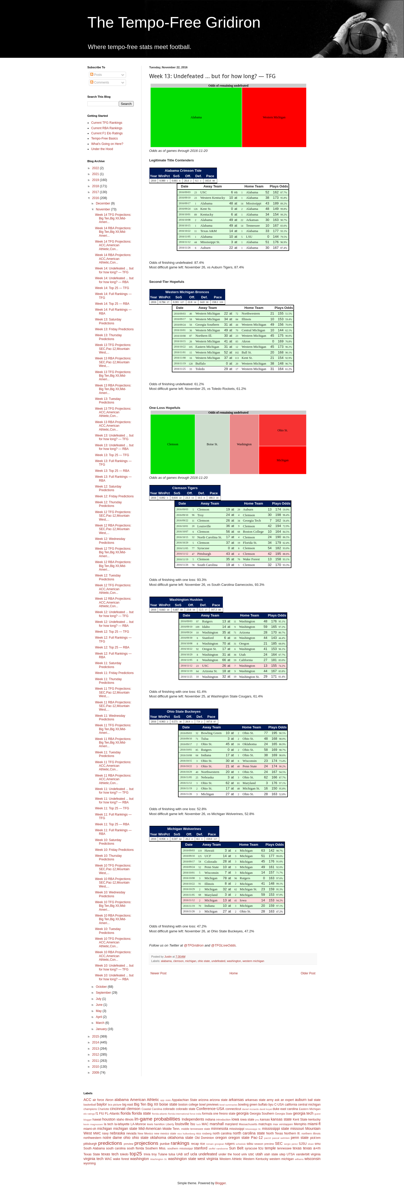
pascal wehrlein (281, 1138)
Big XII (152, 1104)
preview (128, 1143)
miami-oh (89, 1129)
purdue (165, 1144)
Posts (96, 75)
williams (299, 1159)
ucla (193, 1154)
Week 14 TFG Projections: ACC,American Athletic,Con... (113, 245)
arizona (203, 1100)
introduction (223, 1119)
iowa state (247, 1119)
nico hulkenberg (186, 1133)
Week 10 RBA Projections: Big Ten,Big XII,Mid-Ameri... (113, 919)
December (103, 203)
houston (108, 1119)
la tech (108, 1124)
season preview (264, 1143)
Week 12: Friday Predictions (114, 496)
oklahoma (158, 1138)
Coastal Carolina (151, 1108)
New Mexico (145, 1133)
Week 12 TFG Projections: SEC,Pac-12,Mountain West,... (113, 515)
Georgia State (283, 1113)
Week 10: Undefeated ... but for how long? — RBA (114, 977)
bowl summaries (228, 1104)
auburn (301, 1100)
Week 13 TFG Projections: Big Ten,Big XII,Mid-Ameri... (113, 375)
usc (251, 1154)
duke (276, 1109)
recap (195, 1144)
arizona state (218, 1100)
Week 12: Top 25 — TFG (112, 631)
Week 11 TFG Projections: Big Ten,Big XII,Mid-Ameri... (113, 729)
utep (282, 1154)
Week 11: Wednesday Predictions (110, 717)
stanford (200, 1148)
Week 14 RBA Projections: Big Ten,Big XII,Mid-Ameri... (113, 231)
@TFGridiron (194, 945)
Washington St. (158, 1159)
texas (297, 1148)
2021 (96, 174)
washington (234, 960)
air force (98, 1100)
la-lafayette (122, 1124)
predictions (110, 1143)
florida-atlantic (159, 1113)
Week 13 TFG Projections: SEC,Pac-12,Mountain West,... (113, 348)
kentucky (314, 1119)
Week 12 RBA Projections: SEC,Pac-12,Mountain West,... (113, 529)
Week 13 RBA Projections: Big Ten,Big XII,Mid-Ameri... (113, 389)
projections (146, 1143)
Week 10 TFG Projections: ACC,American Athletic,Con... (113, 942)
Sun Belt (236, 1148)
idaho (120, 1119)
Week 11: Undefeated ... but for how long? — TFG (114, 790)
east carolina (289, 1109)
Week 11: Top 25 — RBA (112, 824)
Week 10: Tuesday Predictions (108, 930)
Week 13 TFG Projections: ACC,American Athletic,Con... (113, 412)
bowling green (247, 1104)
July (99, 999)
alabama (166, 960)
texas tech (110, 1154)
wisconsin (313, 1159)
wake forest (121, 1159)
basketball (89, 1104)
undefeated (218, 960)
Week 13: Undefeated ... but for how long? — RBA (114, 447)
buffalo (262, 1104)
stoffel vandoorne (218, 1148)
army (270, 1100)
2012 (96, 1054)
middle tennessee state (195, 1128)
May (99, 1011)
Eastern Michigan (310, 1108)
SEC (279, 1143)
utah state (271, 1154)
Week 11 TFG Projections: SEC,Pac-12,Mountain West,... (113, 692)
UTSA (291, 1154)
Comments (99, 82)
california (291, 1104)
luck (198, 1124)
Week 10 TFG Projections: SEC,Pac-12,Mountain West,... (113, 869)
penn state (300, 1138)
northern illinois (311, 1133)
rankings (180, 1143)
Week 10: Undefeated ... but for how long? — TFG (114, 967)
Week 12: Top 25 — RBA (112, 647)
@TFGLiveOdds (223, 945)
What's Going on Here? (107, 144)
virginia (316, 1154)
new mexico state (165, 1133)
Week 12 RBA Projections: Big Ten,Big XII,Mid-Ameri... (113, 565)
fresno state (227, 1113)
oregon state (238, 1138)
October (102, 987)
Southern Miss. (155, 1148)
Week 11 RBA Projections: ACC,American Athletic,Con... (113, 779)
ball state (314, 1100)
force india (195, 1113)
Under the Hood (102, 149)
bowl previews (208, 1104)
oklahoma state (180, 1138)
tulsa (172, 1154)
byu (270, 1104)
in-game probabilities (157, 1119)
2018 (96, 186)
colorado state (185, 1109)
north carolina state (249, 1133)
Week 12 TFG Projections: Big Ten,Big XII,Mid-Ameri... (113, 552)
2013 (96, 1048)
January (102, 1029)
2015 (96, 1036)
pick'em (315, 1138)
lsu (192, 1124)
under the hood (229, 1154)
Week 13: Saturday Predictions (108, 321)
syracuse (251, 1148)
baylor (102, 1104)
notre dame (112, 1138)
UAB (179, 1154)
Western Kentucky (255, 1159)
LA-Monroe (138, 1124)
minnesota (219, 1128)
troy (154, 1154)
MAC (205, 1124)
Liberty (170, 1124)
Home (234, 973)
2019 (96, 180)
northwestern (92, 1138)
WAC (108, 1159)
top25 (136, 1153)
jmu (257, 1119)
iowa (235, 1119)
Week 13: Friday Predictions (114, 329)
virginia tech (93, 1159)
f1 (97, 1113)
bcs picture (114, 1104)
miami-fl (314, 1124)
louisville (182, 1124)
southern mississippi (180, 1148)
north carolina (222, 1133)
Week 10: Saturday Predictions (108, 841)
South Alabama (94, 1148)
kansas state (281, 1119)
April (99, 1017)
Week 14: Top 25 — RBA (112, 304)
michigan (190, 960)
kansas (265, 1119)
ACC (87, 1100)
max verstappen (283, 1124)
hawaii (96, 1119)
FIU (101, 1113)
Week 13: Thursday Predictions (108, 337)
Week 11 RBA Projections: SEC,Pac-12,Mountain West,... (113, 706)
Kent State (300, 1119)
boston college (188, 1104)
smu (318, 1144)
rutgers (229, 1144)
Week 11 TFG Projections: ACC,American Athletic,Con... (113, 765)
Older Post (308, 973)
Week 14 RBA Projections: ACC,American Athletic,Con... (113, 258)
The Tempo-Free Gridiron (173, 22)
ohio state (204, 960)
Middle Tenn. (171, 1129)
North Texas (274, 1133)
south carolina (115, 1148)
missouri (297, 1128)
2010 (96, 1066)
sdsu (250, 1144)
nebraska (117, 1133)
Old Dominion (204, 1138)
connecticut (233, 1109)
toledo (124, 1154)
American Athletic (144, 1100)
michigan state (125, 1128)
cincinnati (117, 1109)
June (99, 1005)
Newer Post (158, 973)
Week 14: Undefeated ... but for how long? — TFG (114, 270)
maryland (231, 1124)
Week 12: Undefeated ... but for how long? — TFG (114, 614)
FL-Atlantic (112, 1113)
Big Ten (140, 1104)
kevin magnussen (93, 1124)
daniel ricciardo (250, 1109)
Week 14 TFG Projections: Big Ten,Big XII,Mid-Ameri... (113, 218)
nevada (131, 1133)
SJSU (303, 1144)
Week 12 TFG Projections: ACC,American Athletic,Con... (113, 589)
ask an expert (284, 1100)
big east (127, 1104)
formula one (210, 1113)
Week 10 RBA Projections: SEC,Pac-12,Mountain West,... (113, 882)
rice (202, 1144)
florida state (141, 1113)
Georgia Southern (262, 1113)
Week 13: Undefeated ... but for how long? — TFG (114, 437)
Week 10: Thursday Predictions (108, 857)
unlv (244, 1154)
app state (165, 1100)
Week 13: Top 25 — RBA (112, 471)
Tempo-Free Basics (104, 138)
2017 (96, 192)
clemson (178, 960)
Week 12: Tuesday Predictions (108, 577)
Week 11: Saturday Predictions (108, 665)
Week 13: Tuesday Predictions (108, 400)
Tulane (162, 1154)
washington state (182, 1159)
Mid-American (149, 1128)
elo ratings (89, 1113)
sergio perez (291, 1143)
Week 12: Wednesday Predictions (110, 540)
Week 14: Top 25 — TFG (112, 288)
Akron (109, 1100)
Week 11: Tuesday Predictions (108, 754)
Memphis (300, 1124)
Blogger (220, 1183)
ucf (186, 1154)
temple (270, 1148)
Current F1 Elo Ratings (107, 133)
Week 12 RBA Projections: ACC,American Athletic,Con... (113, 602)
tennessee (284, 1148)
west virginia (207, 1159)
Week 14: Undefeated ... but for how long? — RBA (114, 280)
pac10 (267, 1138)
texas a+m (312, 1148)
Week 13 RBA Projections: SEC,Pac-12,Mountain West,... (113, 362)
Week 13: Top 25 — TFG (112, 455)
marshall (217, 1124)
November (103, 209)
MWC (97, 1133)
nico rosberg (204, 1133)
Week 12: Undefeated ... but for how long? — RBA (114, 623)
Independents (193, 1119)
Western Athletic (231, 1159)
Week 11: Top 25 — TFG (112, 808)
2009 (96, 1072)
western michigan (253, 960)
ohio (126, 1138)
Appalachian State (184, 1100)
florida (126, 1113)
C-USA (279, 1104)
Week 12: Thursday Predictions (108, 504)
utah (259, 1154)
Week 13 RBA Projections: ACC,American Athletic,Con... (113, 425)
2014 (96, 1042)
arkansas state (255, 1100)
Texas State (91, 1154)
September (104, 992)
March (100, 1023)
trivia (147, 1154)
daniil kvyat (265, 1109)
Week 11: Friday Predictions (114, 673)
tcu (260, 1148)
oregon (221, 1138)
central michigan (309, 1104)
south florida (135, 1148)
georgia (242, 1113)
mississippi (236, 1129)
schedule (241, 1143)
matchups (265, 1124)
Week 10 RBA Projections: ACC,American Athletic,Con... (113, 955)
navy (105, 1133)
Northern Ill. (292, 1133)
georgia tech (303, 1113)
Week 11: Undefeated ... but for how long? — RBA (114, 800)
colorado (169, 1109)
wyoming (89, 1163)
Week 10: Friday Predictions (114, 850)
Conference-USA (210, 1109)
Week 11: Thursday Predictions (108, 681)
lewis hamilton (156, 1124)
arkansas (236, 1100)
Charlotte (103, 1108)
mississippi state (275, 1128)
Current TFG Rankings (106, 123)
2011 (96, 1061)
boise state (168, 1104)
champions (90, 1108)
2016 (96, 198)
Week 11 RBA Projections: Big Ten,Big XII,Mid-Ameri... (113, 742)
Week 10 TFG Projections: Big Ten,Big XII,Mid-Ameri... (113, 905)
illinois (129, 1119)
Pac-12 (257, 1138)
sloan (311, 1143)
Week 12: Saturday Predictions (108, 488)
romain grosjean (215, 1143)
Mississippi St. (253, 1129)
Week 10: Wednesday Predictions (110, 894)
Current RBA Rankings (106, 128)
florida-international (178, 1113)
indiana (210, 1119)
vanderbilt (302, 1154)
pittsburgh (90, 1144)
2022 (96, 168)
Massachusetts (248, 1124)
